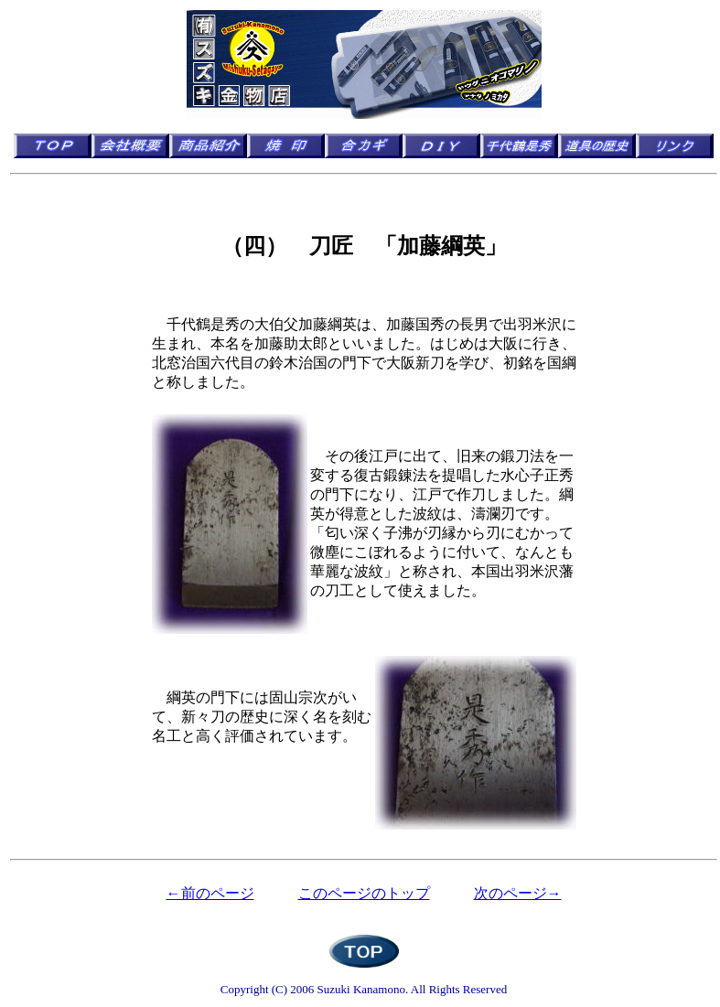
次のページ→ (518, 893)
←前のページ (210, 893)
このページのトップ (364, 893)
